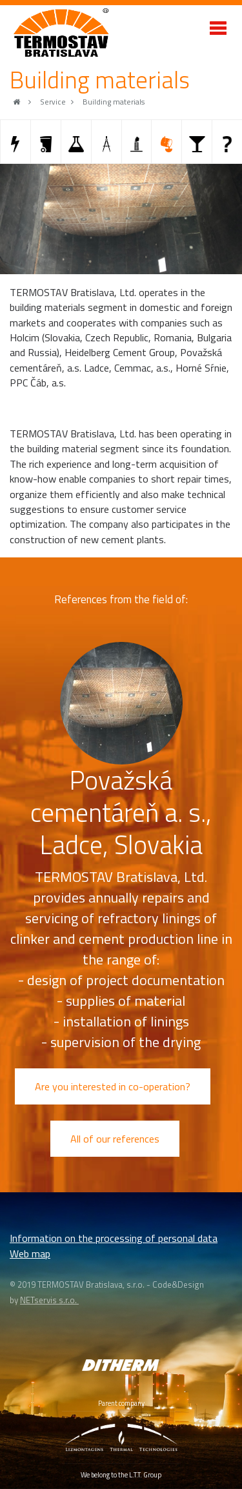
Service (53, 102)
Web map (30, 1253)
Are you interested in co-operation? (112, 1086)
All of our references (114, 1138)
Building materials (114, 102)
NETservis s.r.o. (49, 1300)
